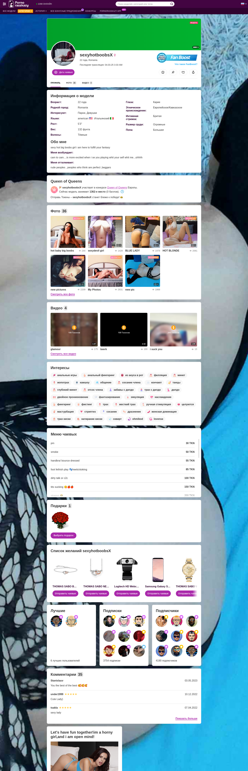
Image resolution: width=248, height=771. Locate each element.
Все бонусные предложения (67, 10)
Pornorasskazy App (111, 10)
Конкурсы (90, 11)
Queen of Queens (117, 187)
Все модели (9, 11)
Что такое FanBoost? (186, 64)
